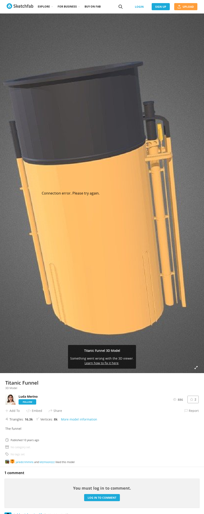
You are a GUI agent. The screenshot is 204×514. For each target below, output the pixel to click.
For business (67, 6)
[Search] (121, 6)
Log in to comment (102, 498)
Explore (44, 6)
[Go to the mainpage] (20, 6)
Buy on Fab (93, 6)
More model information (79, 419)
